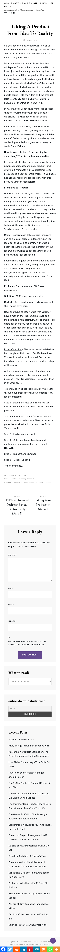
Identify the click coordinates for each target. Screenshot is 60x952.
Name (11, 588)
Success (47, 482)
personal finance (27, 482)
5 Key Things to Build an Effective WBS (28, 745)
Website (11, 621)
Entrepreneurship (14, 475)
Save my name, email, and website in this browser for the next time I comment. (27, 643)
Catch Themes (44, 945)
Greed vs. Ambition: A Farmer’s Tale (27, 856)
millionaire (16, 482)
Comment (12, 555)
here (32, 181)
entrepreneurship (19, 479)
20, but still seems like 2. (21, 739)
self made (39, 482)
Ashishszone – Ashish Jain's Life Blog (36, 942)
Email (11, 605)
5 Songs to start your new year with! (27, 925)
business (8, 479)
